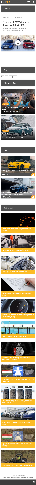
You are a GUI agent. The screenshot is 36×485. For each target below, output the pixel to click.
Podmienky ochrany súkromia (27, 477)
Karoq (6, 77)
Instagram (34, 482)
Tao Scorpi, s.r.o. (21, 475)
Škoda (2, 77)
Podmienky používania (15, 477)
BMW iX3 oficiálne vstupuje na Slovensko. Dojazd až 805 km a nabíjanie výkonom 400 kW (17, 193)
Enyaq (11, 77)
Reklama (4, 477)
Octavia (15, 77)
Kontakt (8, 477)
